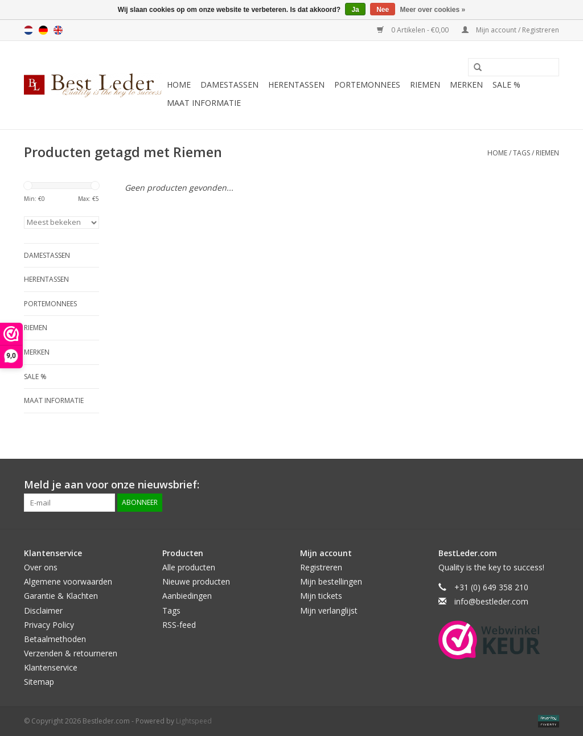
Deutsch (43, 30)
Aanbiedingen (187, 595)
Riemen (425, 84)
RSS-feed (179, 624)
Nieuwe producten (196, 581)
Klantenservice (50, 667)
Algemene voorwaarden (68, 581)
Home (179, 84)
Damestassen (229, 84)
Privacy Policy (49, 624)
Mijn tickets (321, 595)
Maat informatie (204, 102)
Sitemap (39, 681)
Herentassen (296, 84)
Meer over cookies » (433, 10)
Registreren (321, 567)
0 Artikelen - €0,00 (413, 30)
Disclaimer (43, 610)
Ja (355, 10)
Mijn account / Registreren (510, 30)
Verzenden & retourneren (70, 653)
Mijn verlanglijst (329, 610)
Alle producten (188, 567)
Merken (466, 84)
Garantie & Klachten (61, 595)
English (58, 30)
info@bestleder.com (491, 601)
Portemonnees (367, 84)
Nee (382, 10)
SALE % (506, 84)
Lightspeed (194, 721)
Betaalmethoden (55, 639)
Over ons (41, 567)
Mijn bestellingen (331, 581)
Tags (521, 153)
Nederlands (28, 30)
